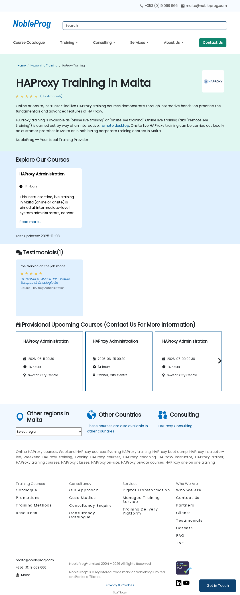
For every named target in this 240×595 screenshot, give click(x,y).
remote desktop (114, 125)
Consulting (102, 42)
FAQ (180, 535)
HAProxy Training (73, 65)
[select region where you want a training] (49, 431)
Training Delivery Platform (140, 511)
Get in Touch (218, 585)
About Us (172, 42)
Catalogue (26, 490)
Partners (185, 505)
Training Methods (34, 505)
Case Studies (82, 497)
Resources (26, 512)
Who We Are (188, 490)
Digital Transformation (146, 490)
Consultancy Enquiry (90, 506)
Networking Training (44, 65)
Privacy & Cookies (120, 585)
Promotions (28, 497)
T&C (180, 543)
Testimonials (189, 520)
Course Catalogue (29, 42)
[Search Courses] (145, 25)
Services (138, 42)
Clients (183, 512)
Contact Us (213, 42)
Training (67, 42)
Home (22, 65)
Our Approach (84, 490)
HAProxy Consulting (175, 425)
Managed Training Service (141, 499)
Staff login (120, 592)
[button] (219, 361)
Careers (184, 528)
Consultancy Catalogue (82, 515)
